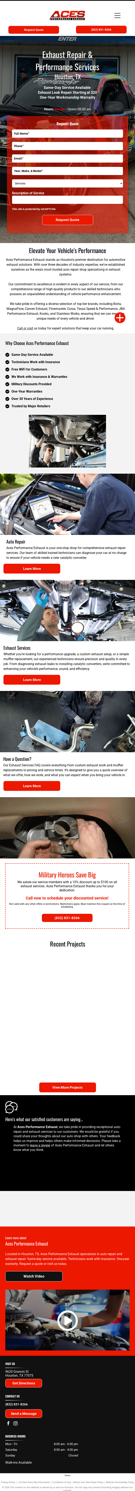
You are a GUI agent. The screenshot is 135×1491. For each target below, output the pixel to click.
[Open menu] (117, 15)
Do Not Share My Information (34, 1482)
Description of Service (28, 193)
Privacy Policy (8, 1482)
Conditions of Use (61, 1482)
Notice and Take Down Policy (88, 1482)
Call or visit (25, 328)
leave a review (40, 1145)
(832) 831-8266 (16, 1404)
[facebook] (8, 1423)
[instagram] (15, 1423)
